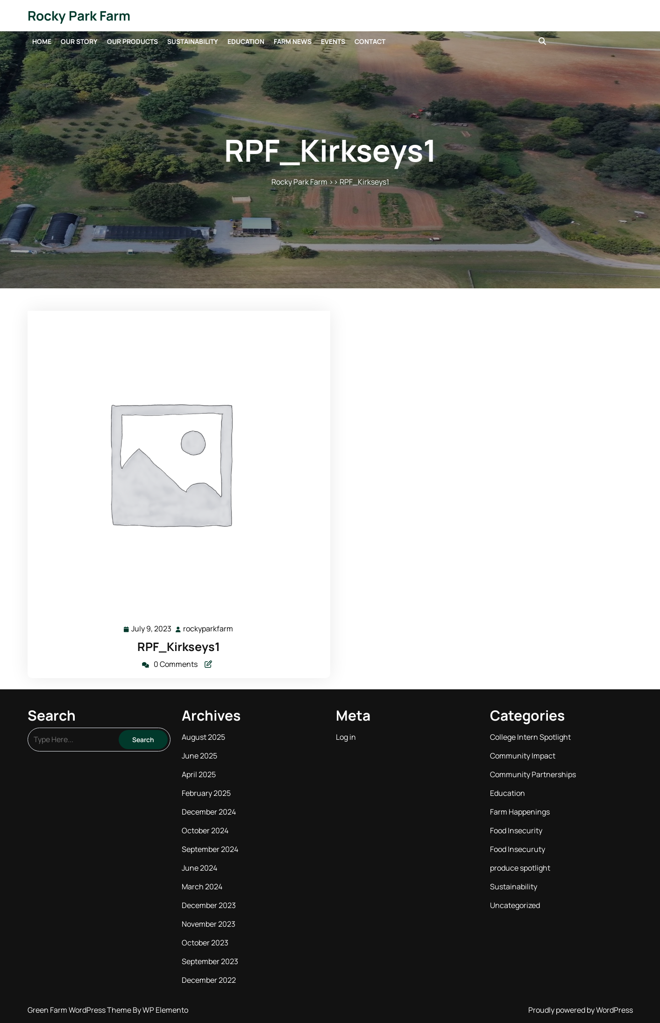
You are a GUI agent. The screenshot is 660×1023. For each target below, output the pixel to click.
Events (333, 41)
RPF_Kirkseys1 (178, 646)
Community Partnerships (533, 774)
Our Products (132, 41)
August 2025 (203, 737)
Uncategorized (515, 905)
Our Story (79, 41)
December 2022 (209, 980)
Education (245, 41)
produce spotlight (520, 868)
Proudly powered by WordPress (580, 1010)
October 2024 (205, 830)
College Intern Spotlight (530, 737)
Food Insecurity (516, 830)
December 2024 (209, 812)
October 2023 (205, 942)
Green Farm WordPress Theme (80, 1010)
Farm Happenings (520, 812)
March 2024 (202, 886)
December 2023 (209, 905)
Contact (370, 41)
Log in (346, 737)
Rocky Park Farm (79, 15)
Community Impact (522, 756)
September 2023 (210, 961)
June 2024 (199, 868)
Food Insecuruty (517, 849)
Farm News (293, 41)
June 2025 (199, 756)
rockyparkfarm (208, 628)
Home (41, 41)
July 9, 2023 (151, 628)
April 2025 (199, 774)
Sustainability (192, 41)
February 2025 (206, 793)
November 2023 (208, 924)
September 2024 (210, 849)
